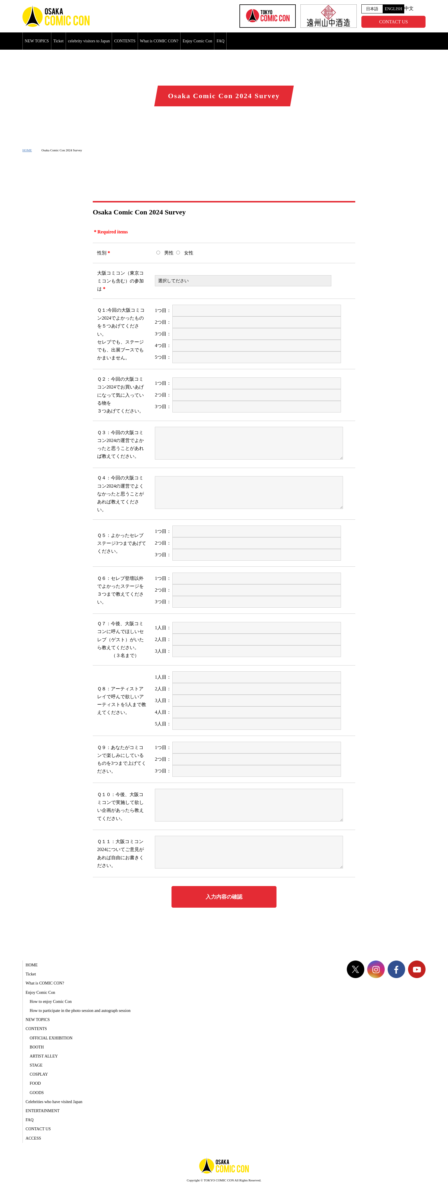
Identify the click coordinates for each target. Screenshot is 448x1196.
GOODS (37, 1093)
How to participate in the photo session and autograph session (80, 1010)
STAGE (36, 1065)
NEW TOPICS (37, 41)
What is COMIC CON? (159, 41)
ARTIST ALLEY (44, 1056)
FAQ (220, 41)
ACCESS (33, 1138)
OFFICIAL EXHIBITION (51, 1038)
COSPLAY (39, 1074)
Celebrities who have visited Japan (54, 1102)
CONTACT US (393, 21)
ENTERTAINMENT (43, 1111)
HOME (27, 150)
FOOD (35, 1083)
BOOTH (37, 1047)
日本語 (372, 9)
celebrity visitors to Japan (89, 41)
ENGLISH (393, 9)
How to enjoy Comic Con (51, 1001)
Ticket (58, 41)
